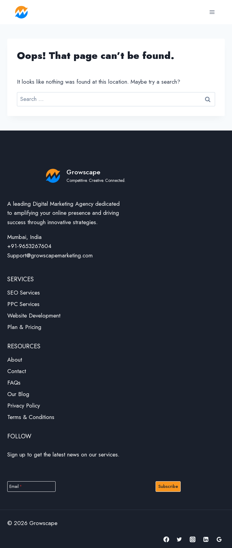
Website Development (33, 315)
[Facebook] (166, 539)
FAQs (14, 383)
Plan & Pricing (24, 327)
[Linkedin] (205, 539)
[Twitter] (179, 539)
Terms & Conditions (30, 417)
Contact (16, 371)
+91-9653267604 (29, 246)
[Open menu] (212, 12)
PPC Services (23, 304)
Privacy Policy (23, 405)
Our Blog (18, 394)
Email (15, 486)
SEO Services (23, 293)
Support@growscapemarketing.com (50, 255)
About (14, 360)
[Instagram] (192, 539)
